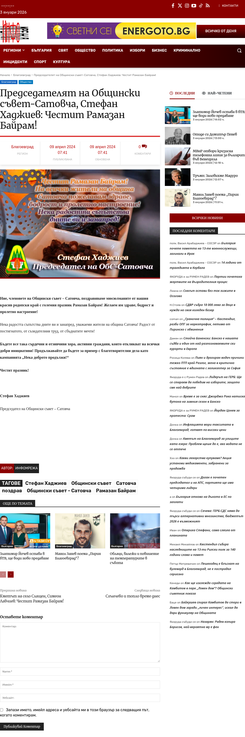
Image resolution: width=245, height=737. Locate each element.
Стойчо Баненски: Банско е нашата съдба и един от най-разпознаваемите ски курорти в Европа (204, 343)
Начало (5, 75)
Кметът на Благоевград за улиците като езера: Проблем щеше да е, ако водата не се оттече (206, 443)
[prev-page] (3, 569)
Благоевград (22, 75)
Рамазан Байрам (116, 490)
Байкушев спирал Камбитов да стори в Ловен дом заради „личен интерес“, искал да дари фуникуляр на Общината (205, 607)
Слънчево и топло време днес (133, 591)
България (7, 546)
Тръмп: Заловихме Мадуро (214, 176)
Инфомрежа (26, 468)
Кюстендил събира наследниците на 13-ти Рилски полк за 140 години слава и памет (202, 549)
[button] (239, 50)
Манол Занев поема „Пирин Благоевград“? (76, 556)
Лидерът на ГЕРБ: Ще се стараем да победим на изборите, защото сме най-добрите (206, 382)
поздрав (12, 490)
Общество (26, 82)
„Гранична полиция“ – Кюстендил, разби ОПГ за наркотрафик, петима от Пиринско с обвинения (202, 324)
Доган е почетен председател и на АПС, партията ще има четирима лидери (202, 482)
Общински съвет (91, 483)
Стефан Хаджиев (46, 483)
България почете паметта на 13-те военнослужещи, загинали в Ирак (203, 248)
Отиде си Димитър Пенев (214, 134)
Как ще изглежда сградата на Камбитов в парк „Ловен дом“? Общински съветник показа (201, 588)
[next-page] (11, 569)
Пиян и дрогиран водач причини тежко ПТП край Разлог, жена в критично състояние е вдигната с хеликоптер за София (207, 362)
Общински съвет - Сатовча (59, 490)
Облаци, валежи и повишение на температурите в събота (134, 556)
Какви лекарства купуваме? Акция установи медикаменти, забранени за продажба (200, 463)
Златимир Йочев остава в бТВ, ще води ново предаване (25, 556)
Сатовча (126, 483)
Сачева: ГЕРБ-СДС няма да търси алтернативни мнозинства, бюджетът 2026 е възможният (206, 516)
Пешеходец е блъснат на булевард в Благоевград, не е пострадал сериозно (204, 568)
